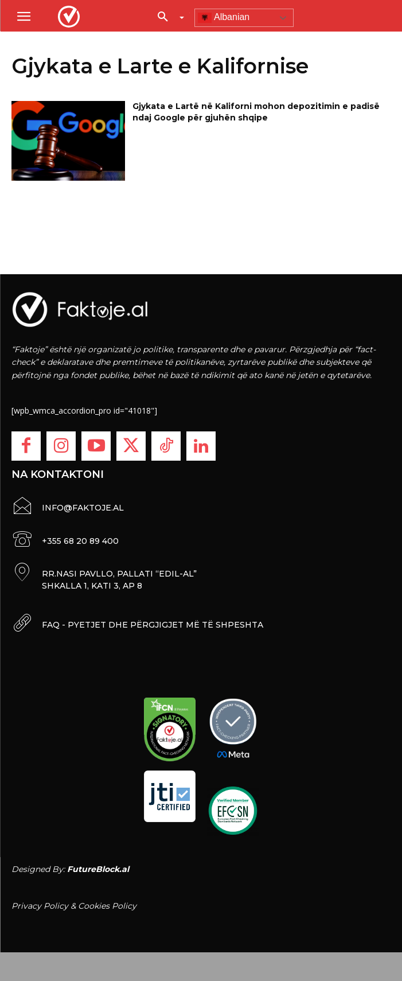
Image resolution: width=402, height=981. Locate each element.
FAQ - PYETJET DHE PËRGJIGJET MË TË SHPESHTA (152, 625)
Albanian (223, 18)
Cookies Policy (107, 906)
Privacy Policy (39, 906)
